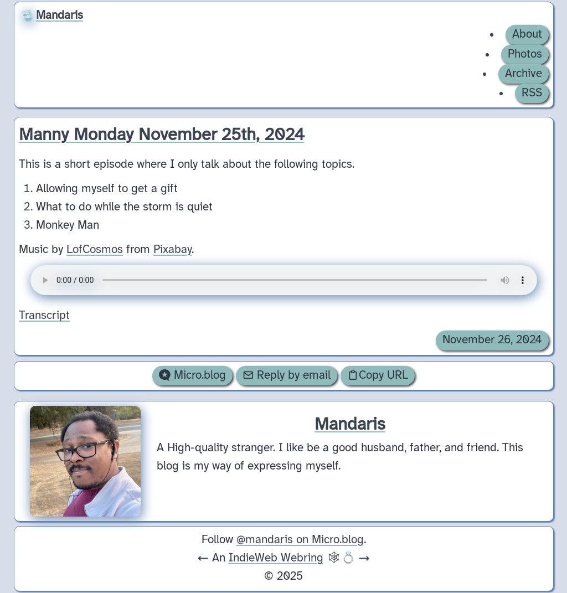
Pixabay (172, 249)
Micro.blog (192, 375)
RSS (532, 93)
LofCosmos (94, 249)
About (527, 34)
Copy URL (377, 375)
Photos (525, 54)
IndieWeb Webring (276, 558)
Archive (523, 74)
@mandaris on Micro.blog (300, 540)
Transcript (44, 316)
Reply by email (287, 375)
